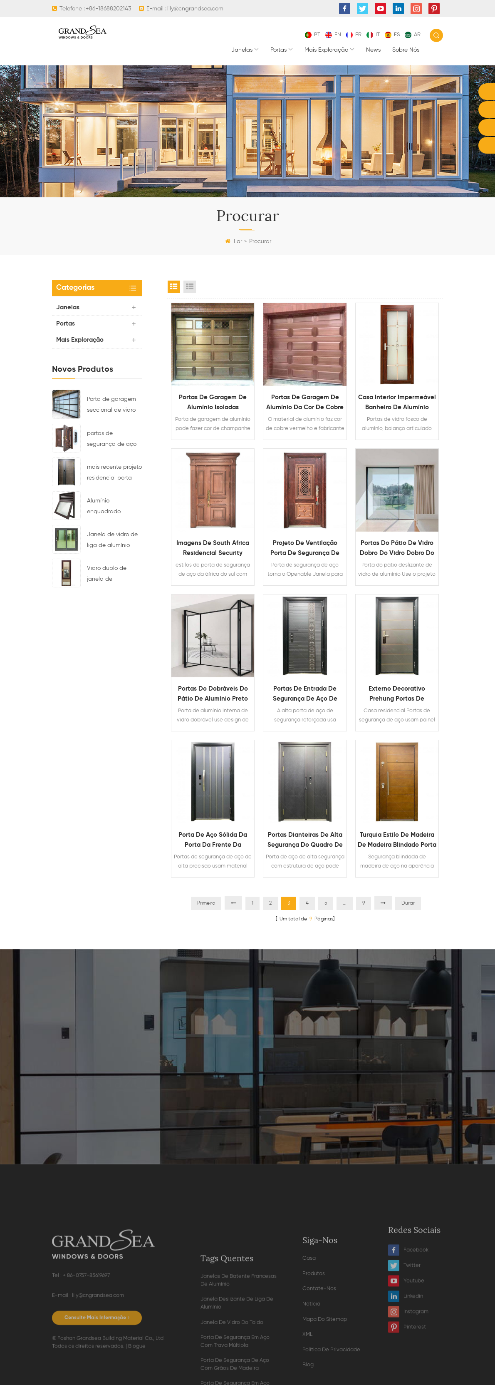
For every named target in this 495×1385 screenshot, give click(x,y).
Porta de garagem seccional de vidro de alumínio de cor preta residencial (112, 405)
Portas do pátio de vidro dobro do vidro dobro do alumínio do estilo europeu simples (397, 549)
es (392, 34)
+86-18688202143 (108, 9)
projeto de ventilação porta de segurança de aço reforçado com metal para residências (305, 549)
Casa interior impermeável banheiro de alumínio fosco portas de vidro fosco (397, 403)
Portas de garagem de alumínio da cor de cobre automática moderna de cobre (305, 403)
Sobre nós (405, 50)
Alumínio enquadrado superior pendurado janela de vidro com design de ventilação (113, 507)
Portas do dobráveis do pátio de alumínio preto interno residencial (213, 695)
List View (189, 287)
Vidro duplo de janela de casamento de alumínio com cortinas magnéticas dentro (114, 574)
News (373, 50)
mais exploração (326, 50)
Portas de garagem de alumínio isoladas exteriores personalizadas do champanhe (213, 403)
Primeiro (206, 903)
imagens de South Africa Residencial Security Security (212, 549)
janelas (241, 50)
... (344, 903)
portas (278, 50)
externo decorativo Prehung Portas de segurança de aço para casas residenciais (397, 695)
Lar (233, 241)
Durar (408, 903)
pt (312, 34)
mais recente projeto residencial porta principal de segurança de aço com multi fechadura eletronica (114, 473)
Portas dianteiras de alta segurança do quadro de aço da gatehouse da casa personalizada (305, 841)
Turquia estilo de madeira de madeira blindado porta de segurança (397, 841)
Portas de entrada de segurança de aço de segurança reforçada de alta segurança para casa (305, 695)
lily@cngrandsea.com (195, 9)
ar (413, 34)
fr (353, 34)
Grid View (174, 287)
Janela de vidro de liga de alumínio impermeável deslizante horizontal (112, 541)
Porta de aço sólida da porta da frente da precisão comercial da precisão (212, 841)
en (333, 34)
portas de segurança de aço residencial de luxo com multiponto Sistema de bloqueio (114, 440)
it (373, 34)
